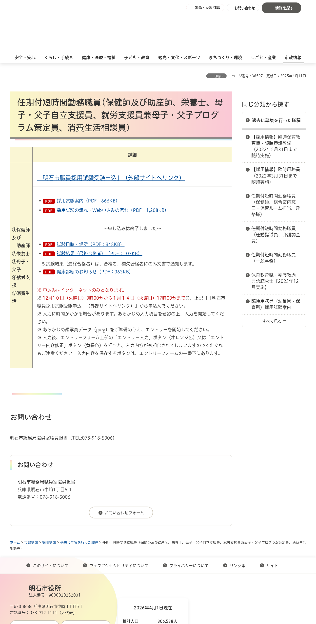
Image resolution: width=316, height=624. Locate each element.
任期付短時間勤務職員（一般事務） (273, 216)
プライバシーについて (189, 524)
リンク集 (237, 524)
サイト (272, 524)
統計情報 (173, 599)
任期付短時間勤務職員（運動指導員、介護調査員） (275, 193)
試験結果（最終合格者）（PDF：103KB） (99, 212)
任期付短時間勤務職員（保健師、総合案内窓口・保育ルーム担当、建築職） (275, 164)
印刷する (218, 34)
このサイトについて (50, 524)
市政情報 (31, 501)
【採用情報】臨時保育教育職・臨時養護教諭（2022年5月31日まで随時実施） (275, 105)
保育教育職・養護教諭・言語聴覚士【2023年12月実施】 (275, 239)
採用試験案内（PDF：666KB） (88, 159)
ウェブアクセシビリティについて (118, 524)
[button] (202, 8)
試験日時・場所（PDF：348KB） (90, 203)
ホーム (15, 501)
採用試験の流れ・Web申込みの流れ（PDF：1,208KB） (113, 169)
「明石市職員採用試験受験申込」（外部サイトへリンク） (111, 136)
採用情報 (49, 501)
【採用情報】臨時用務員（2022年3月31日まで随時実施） (275, 134)
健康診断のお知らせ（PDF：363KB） (95, 230)
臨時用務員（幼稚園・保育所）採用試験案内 (275, 263)
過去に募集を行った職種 (276, 79)
